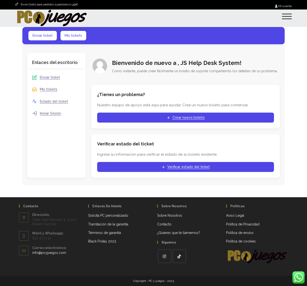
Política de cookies (241, 241)
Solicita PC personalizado (108, 215)
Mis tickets (73, 35)
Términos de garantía (104, 233)
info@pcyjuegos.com (49, 253)
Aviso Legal (235, 215)
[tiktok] (179, 256)
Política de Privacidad (242, 224)
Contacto (164, 224)
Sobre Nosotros (169, 215)
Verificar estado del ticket (186, 167)
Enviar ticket (43, 35)
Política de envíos (240, 233)
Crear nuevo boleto (186, 118)
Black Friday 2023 (102, 241)
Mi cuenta (283, 6)
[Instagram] (164, 256)
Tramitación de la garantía (108, 224)
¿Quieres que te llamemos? (178, 233)
